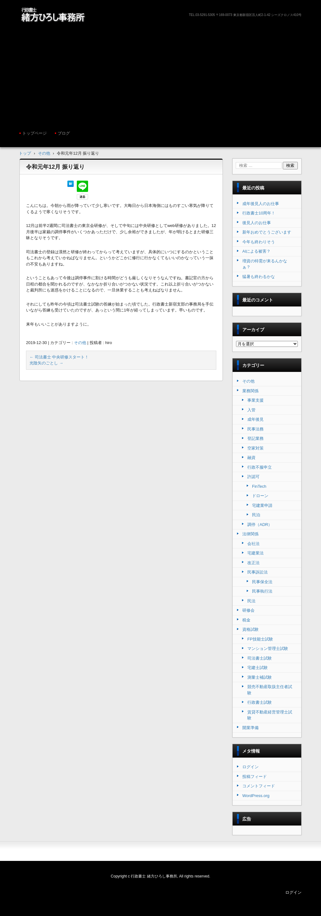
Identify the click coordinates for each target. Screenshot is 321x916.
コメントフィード (258, 786)
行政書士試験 (259, 702)
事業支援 (255, 400)
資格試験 (250, 629)
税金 (246, 620)
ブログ (64, 133)
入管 (251, 410)
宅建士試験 (257, 667)
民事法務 (255, 429)
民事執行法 (262, 591)
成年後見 (255, 419)
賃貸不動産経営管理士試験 (269, 715)
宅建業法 (255, 553)
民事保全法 (262, 581)
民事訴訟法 (257, 572)
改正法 (253, 562)
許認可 (253, 476)
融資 (251, 457)
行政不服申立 (259, 467)
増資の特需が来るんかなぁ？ (264, 264)
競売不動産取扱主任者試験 (269, 689)
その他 (80, 342)
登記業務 (255, 438)
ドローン (260, 495)
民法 (251, 601)
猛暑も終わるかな (258, 276)
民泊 (256, 514)
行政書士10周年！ (258, 213)
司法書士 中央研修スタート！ (59, 357)
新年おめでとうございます (266, 232)
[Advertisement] (160, 75)
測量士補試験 (259, 677)
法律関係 (250, 534)
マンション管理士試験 (267, 648)
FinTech (259, 486)
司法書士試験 (259, 658)
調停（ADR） (259, 524)
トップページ (34, 133)
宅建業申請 (262, 505)
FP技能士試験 (260, 639)
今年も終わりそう (258, 241)
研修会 (248, 610)
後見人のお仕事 (256, 222)
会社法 (253, 543)
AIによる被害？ (256, 251)
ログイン (250, 766)
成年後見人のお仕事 (260, 203)
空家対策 (255, 448)
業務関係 (250, 391)
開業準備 (250, 727)
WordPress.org (255, 795)
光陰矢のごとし (46, 363)
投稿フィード (254, 776)
